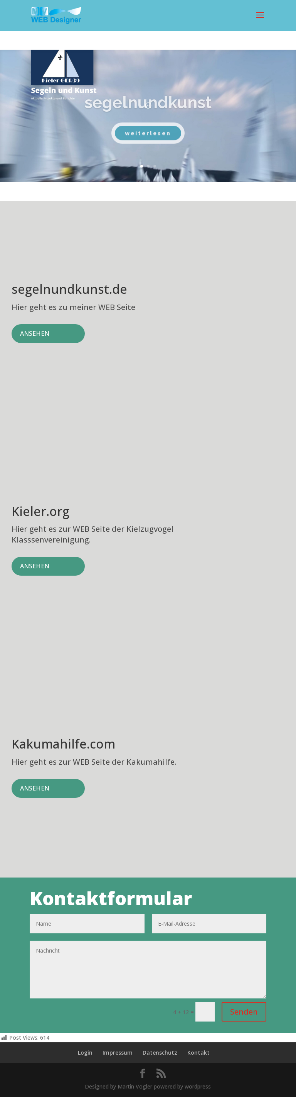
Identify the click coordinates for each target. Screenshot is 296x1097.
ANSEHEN (34, 333)
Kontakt (198, 1052)
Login (85, 1052)
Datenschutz (160, 1052)
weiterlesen (148, 141)
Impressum (118, 1052)
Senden (244, 1012)
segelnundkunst (148, 110)
